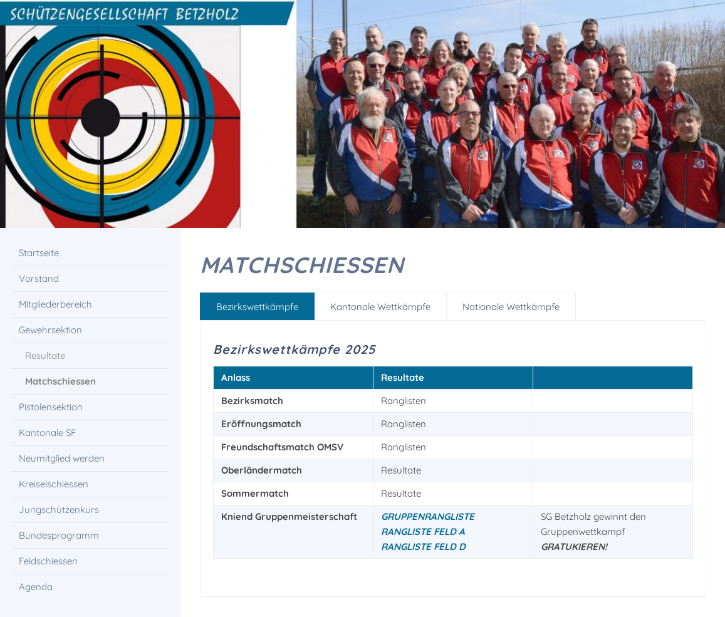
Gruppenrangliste (427, 516)
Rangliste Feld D (423, 546)
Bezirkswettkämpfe (257, 307)
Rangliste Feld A (423, 531)
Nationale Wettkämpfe (511, 307)
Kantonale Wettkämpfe (380, 307)
